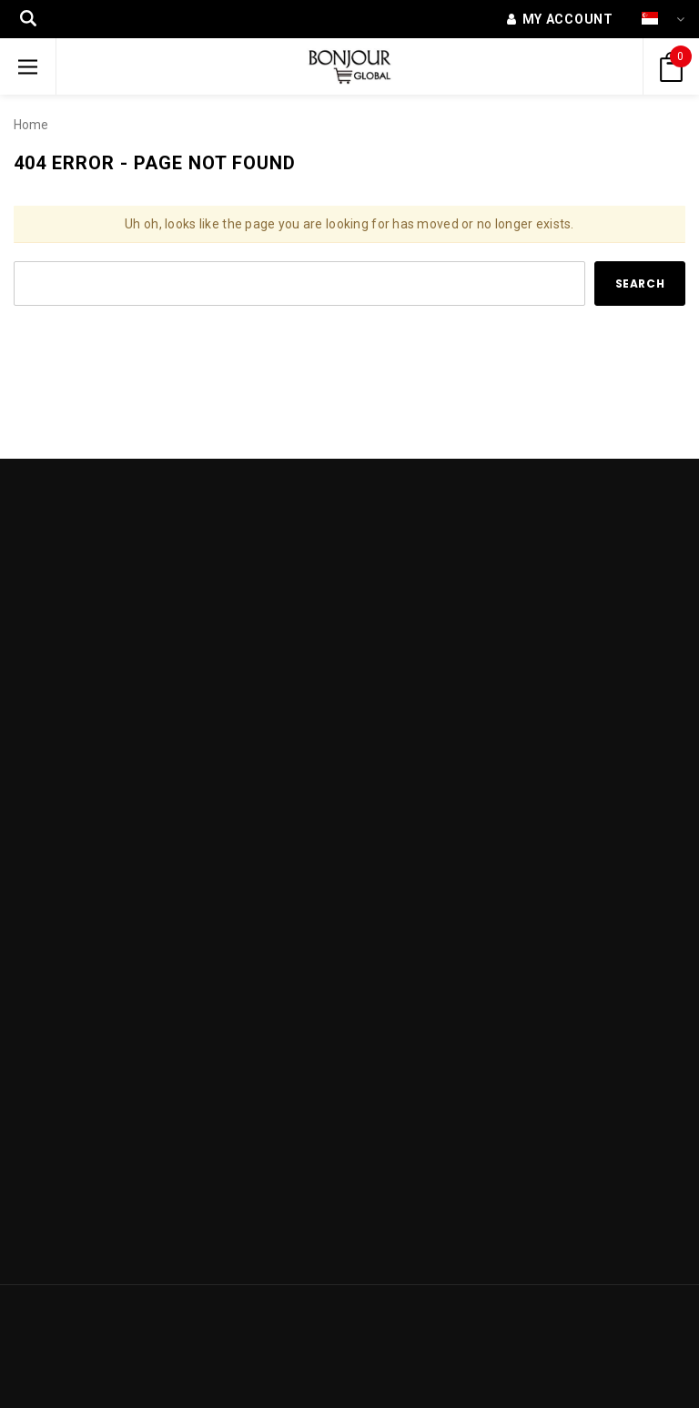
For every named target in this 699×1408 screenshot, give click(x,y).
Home (31, 124)
